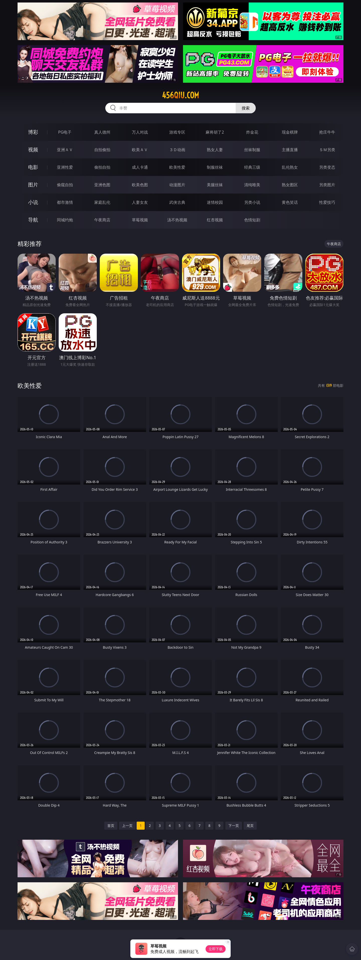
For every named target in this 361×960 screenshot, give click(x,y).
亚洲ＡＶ (65, 149)
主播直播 (290, 149)
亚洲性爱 (65, 167)
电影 (33, 167)
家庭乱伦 (102, 202)
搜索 (246, 108)
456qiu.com (180, 95)
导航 (33, 219)
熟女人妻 (215, 149)
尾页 (250, 825)
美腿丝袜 (215, 184)
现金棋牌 (290, 132)
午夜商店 (102, 220)
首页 (110, 825)
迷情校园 (215, 202)
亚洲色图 (102, 184)
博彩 (33, 132)
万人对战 (140, 132)
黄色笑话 (290, 202)
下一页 (233, 825)
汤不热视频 (177, 220)
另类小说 (252, 202)
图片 (33, 184)
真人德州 (102, 132)
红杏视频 (215, 220)
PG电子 (64, 132)
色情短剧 (252, 220)
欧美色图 (140, 184)
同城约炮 (65, 220)
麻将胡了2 (215, 132)
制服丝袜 (215, 167)
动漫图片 (177, 184)
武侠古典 (177, 202)
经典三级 (252, 167)
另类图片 (327, 184)
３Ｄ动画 (177, 149)
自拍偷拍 (102, 149)
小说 (33, 202)
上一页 (127, 825)
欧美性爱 (177, 167)
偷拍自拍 (102, 167)
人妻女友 (140, 202)
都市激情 (65, 202)
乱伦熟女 (290, 167)
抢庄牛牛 (327, 132)
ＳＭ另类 (327, 149)
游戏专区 (177, 132)
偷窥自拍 (65, 184)
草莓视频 (140, 220)
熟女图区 (290, 184)
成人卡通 (140, 167)
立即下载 (216, 948)
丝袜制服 (252, 149)
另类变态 (327, 167)
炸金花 (252, 132)
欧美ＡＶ (140, 149)
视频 (33, 149)
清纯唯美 (252, 184)
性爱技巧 (327, 202)
